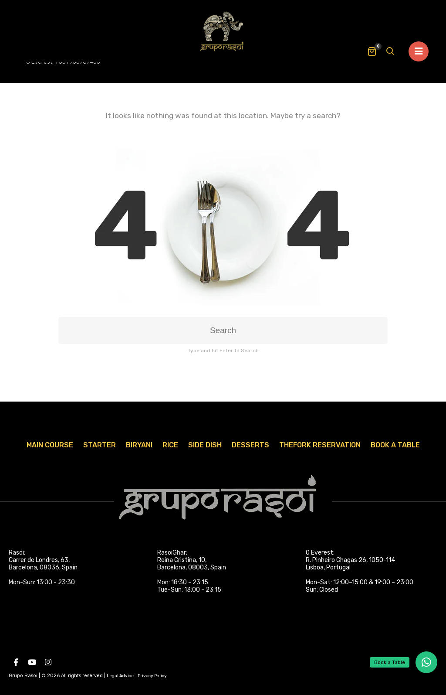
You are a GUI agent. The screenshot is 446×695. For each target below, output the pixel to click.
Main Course (50, 445)
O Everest (319, 552)
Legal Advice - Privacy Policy (137, 675)
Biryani (139, 445)
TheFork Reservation (320, 445)
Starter (99, 445)
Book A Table (395, 445)
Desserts (250, 445)
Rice (170, 445)
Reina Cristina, (177, 560)
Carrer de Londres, (34, 560)
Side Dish (205, 445)
